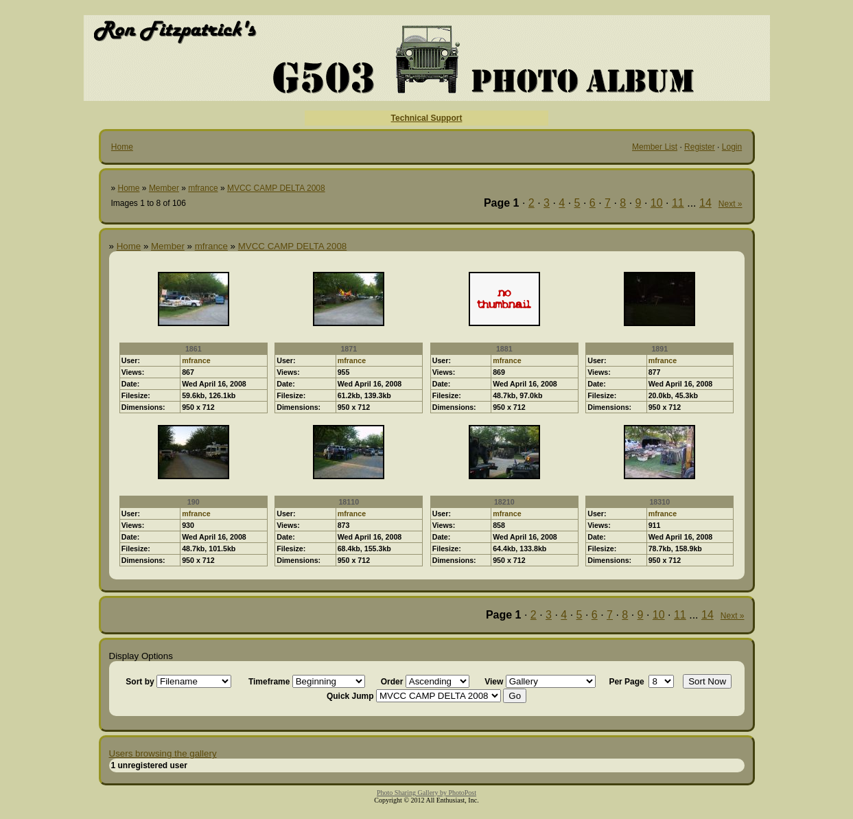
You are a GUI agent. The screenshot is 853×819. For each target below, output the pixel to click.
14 (705, 203)
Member (164, 188)
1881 (504, 349)
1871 (348, 349)
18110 (348, 502)
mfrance (203, 188)
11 (678, 203)
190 (193, 502)
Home (122, 147)
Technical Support (427, 118)
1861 (193, 349)
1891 (659, 349)
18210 (504, 502)
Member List (654, 147)
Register (699, 147)
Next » (730, 204)
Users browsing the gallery (163, 753)
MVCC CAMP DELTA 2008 (276, 188)
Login (732, 147)
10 (657, 203)
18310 (659, 502)
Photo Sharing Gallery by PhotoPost (426, 792)
